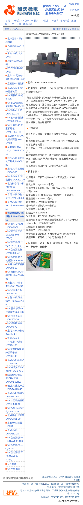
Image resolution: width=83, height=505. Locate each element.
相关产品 (64, 20)
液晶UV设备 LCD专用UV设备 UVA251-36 (13, 341)
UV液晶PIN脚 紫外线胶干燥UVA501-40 (14, 352)
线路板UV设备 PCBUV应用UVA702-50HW (13, 378)
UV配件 (35, 20)
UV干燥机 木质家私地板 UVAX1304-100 (14, 128)
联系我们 (27, 24)
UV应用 (45, 20)
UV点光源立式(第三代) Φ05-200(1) (13, 235)
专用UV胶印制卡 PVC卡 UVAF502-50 (14, 205)
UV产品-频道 (13, 468)
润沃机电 (74, 9)
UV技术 (54, 20)
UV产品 (16, 20)
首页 (7, 20)
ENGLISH (74, 4)
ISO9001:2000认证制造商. (65, 29)
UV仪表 (25, 20)
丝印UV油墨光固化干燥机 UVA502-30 (14, 161)
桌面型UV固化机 (15, 83)
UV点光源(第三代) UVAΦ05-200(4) (14, 456)
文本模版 (12, 463)
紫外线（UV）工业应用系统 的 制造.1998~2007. (54, 10)
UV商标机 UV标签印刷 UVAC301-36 (14, 275)
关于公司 (16, 24)
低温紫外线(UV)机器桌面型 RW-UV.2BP (14, 139)
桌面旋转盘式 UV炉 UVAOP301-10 (14, 150)
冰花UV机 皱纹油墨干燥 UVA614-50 (14, 301)
